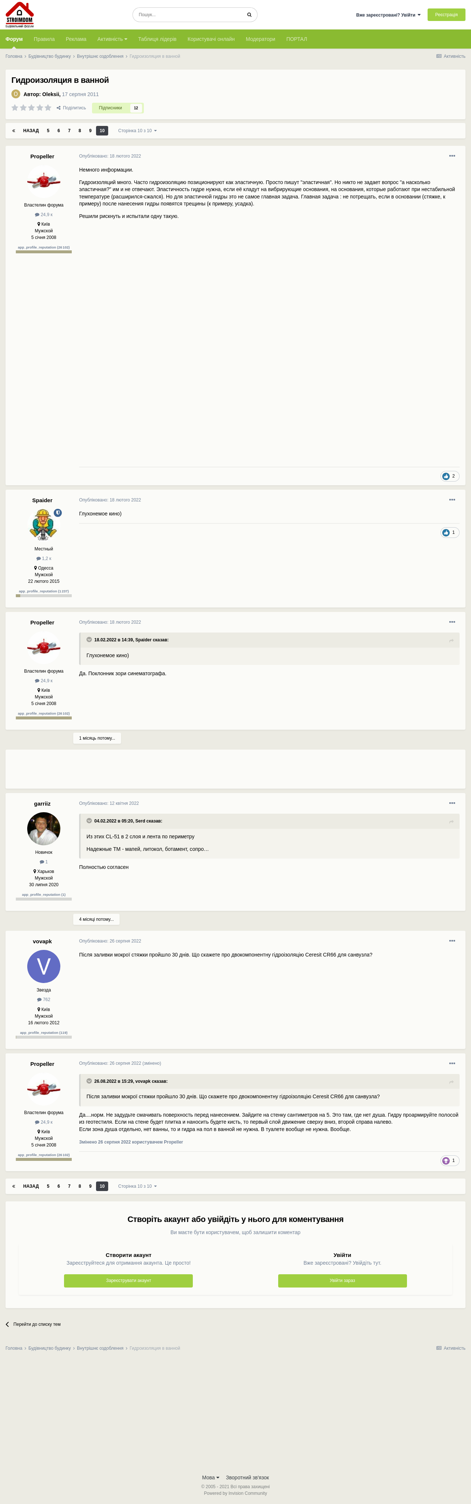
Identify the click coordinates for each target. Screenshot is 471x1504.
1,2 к (44, 558)
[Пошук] (187, 15)
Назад (31, 130)
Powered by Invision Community (235, 1493)
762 (43, 999)
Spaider (42, 500)
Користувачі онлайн (211, 39)
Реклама (76, 39)
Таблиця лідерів (157, 39)
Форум (14, 42)
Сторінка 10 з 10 (137, 130)
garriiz (42, 803)
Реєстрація (446, 14)
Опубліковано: (110, 156)
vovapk (42, 941)
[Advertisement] (213, 772)
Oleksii (50, 94)
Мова (210, 1477)
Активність (112, 39)
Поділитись (71, 107)
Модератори (260, 39)
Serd (140, 821)
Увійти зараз (342, 1280)
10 (102, 130)
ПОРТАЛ (296, 39)
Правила (44, 39)
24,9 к (43, 214)
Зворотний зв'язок (247, 1477)
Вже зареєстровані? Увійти (388, 15)
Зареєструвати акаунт (128, 1280)
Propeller (42, 156)
